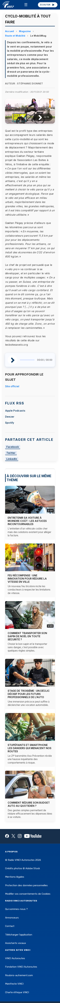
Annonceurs (12, 917)
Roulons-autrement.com (19, 975)
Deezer (9, 416)
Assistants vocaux (15, 943)
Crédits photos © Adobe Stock (22, 868)
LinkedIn (11, 459)
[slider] (27, 359)
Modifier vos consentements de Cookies (27, 893)
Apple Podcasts (15, 410)
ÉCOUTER (47, 5)
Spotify (9, 422)
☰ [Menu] (26, 5)
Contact (9, 926)
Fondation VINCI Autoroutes (21, 966)
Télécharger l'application (18, 934)
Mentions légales (14, 876)
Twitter (11, 452)
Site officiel (12, 386)
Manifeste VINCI (14, 983)
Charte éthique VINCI (17, 992)
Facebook (12, 446)
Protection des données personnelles (26, 885)
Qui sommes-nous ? (16, 909)
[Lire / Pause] (37, 117)
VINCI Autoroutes (15, 958)
